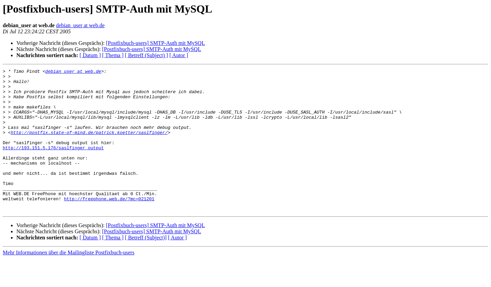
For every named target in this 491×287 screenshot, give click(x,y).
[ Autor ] (178, 55)
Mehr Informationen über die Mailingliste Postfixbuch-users (68, 281)
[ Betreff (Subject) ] (146, 55)
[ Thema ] (113, 55)
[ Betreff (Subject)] (145, 266)
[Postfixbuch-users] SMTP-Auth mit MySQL (155, 43)
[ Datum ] (90, 55)
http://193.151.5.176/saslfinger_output (53, 164)
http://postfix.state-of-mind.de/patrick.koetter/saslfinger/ (89, 145)
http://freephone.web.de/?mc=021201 (109, 225)
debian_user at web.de (80, 25)
